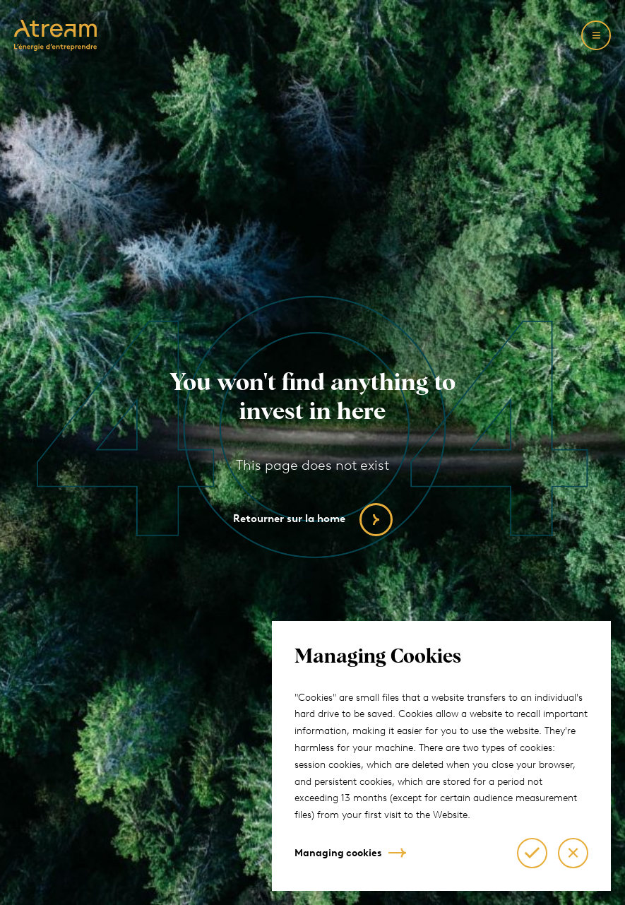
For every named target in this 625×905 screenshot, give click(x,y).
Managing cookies (337, 853)
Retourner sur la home (289, 518)
